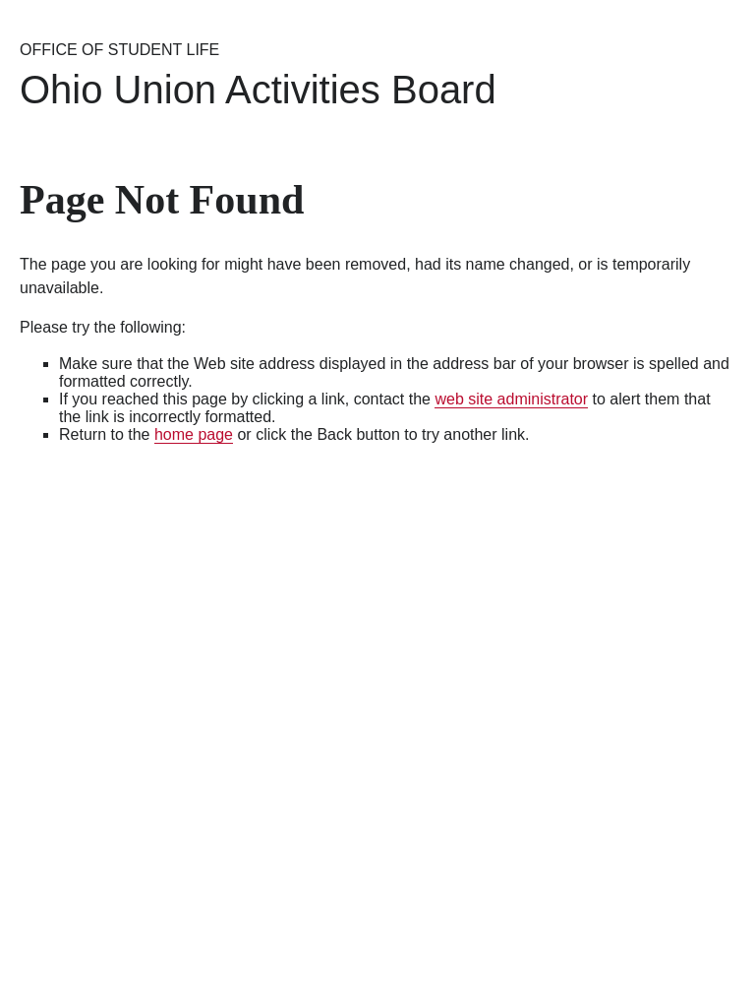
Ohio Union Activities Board (258, 89)
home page (193, 434)
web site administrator (511, 399)
